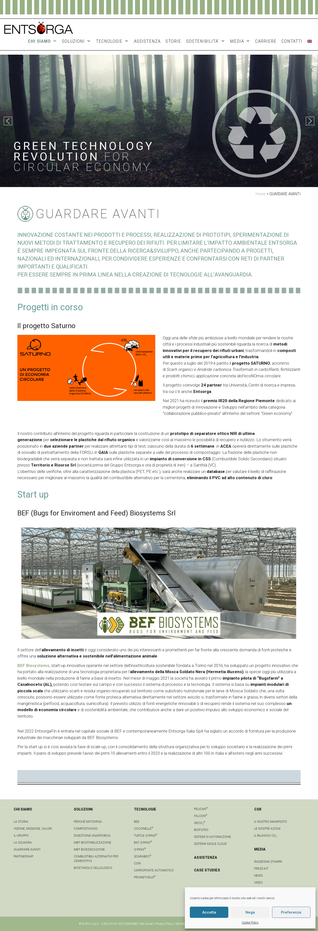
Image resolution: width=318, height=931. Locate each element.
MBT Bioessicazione (89, 849)
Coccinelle (143, 828)
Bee (136, 821)
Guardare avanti (27, 849)
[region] (159, 121)
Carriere (266, 41)
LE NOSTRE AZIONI (267, 828)
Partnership (23, 856)
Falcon (200, 816)
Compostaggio (86, 828)
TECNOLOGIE (113, 41)
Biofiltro (201, 830)
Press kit (261, 868)
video (258, 882)
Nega (250, 912)
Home (261, 193)
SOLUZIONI (77, 41)
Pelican (201, 809)
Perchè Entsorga (88, 821)
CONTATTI (291, 41)
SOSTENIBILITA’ (207, 41)
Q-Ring (140, 849)
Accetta (209, 912)
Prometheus (145, 877)
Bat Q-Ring (143, 842)
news (258, 875)
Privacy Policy (164, 924)
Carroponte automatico (154, 870)
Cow (137, 863)
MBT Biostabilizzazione (92, 842)
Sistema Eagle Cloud (210, 844)
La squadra (23, 842)
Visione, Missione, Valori (33, 828)
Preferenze (291, 912)
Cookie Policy (250, 922)
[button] (8, 121)
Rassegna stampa (268, 861)
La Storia (21, 821)
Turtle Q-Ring (145, 835)
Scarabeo (142, 856)
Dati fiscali (146, 924)
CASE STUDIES (207, 870)
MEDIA (241, 41)
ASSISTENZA (147, 41)
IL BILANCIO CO (265, 835)
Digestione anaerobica (92, 835)
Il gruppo (21, 835)
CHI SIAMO (43, 41)
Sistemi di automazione (212, 837)
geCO (199, 823)
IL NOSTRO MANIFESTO (270, 821)
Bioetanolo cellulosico (93, 868)
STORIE (173, 41)
